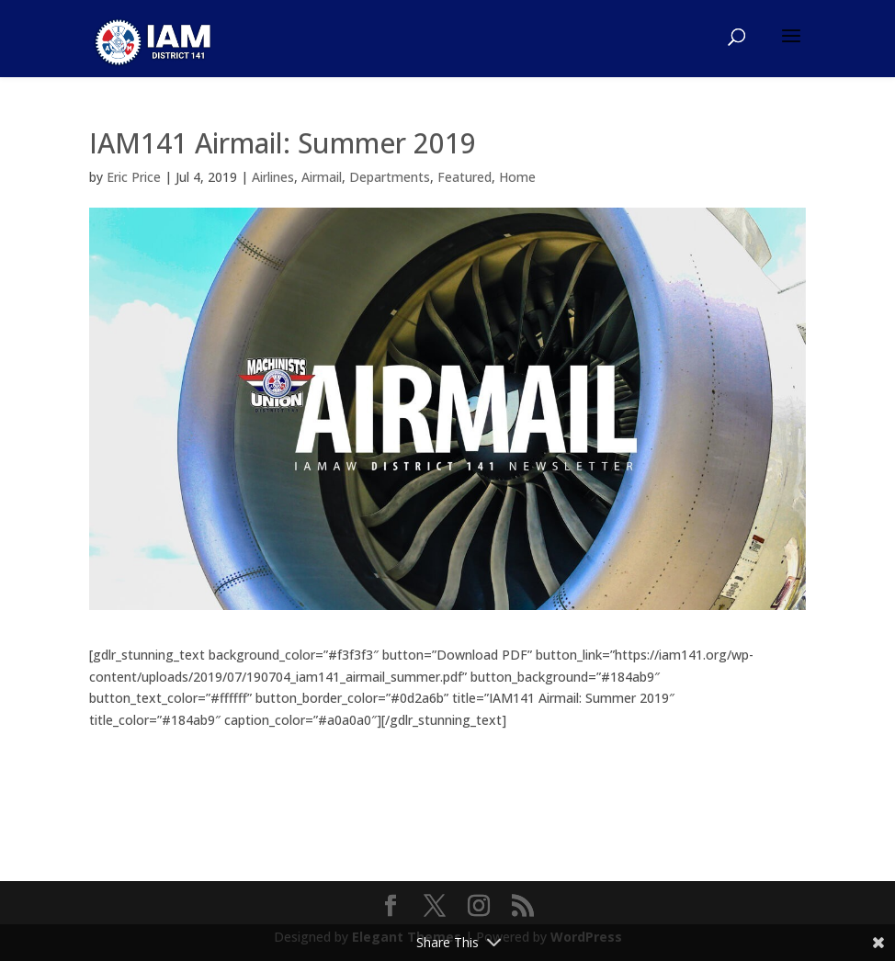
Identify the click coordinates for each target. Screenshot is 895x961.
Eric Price (134, 177)
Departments (389, 177)
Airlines (273, 177)
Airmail (321, 177)
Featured (464, 177)
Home (517, 177)
